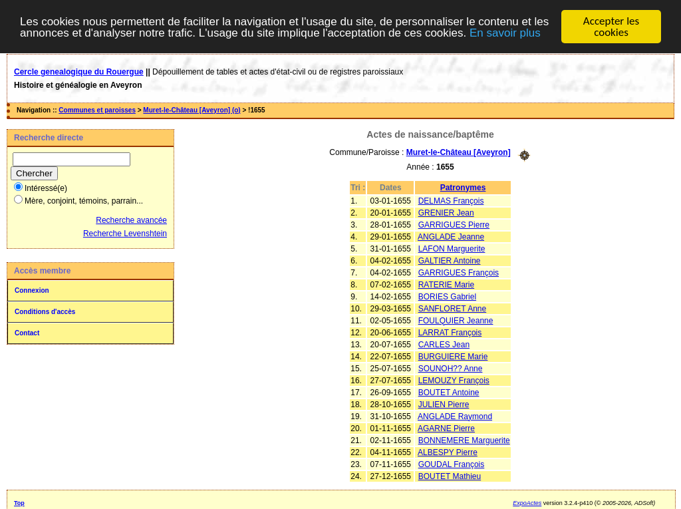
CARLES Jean (444, 344)
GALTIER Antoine (449, 260)
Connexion (32, 290)
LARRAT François (450, 332)
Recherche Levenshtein (125, 233)
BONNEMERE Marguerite (464, 439)
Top (19, 502)
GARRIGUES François (458, 272)
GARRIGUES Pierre (453, 224)
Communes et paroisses (97, 110)
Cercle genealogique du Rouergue (79, 72)
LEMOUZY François (453, 380)
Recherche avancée (131, 220)
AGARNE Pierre (446, 427)
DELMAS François (451, 200)
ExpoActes (527, 502)
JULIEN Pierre (444, 404)
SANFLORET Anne (452, 308)
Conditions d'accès (45, 311)
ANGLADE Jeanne (451, 236)
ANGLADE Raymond (455, 416)
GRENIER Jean (446, 212)
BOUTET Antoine (448, 392)
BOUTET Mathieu (449, 475)
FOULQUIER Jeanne (455, 320)
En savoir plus (505, 32)
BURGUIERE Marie (453, 356)
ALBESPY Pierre (447, 451)
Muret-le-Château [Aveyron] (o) (191, 110)
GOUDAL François (451, 463)
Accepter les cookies (611, 26)
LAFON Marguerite (451, 248)
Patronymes (463, 187)
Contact (27, 333)
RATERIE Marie (446, 284)
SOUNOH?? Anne (450, 368)
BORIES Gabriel (447, 296)
